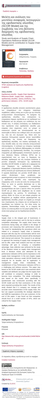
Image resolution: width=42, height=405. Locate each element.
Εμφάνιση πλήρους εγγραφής (13, 351)
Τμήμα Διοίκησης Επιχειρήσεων (13, 346)
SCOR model (28, 101)
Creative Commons (8, 360)
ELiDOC (12, 384)
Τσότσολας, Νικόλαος (26, 71)
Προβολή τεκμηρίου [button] (10, 11)
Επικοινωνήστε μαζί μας (24, 379)
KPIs (20, 101)
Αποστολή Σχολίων (22, 381)
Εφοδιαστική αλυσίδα (9, 94)
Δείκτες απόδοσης (25, 99)
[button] (26, 3)
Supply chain (19, 96)
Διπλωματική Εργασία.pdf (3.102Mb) (16, 77)
